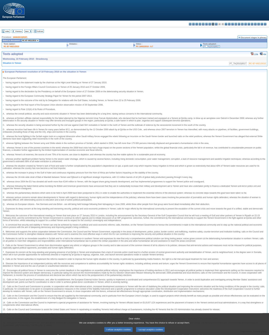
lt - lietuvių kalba (232, 24)
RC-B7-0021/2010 (11, 46)
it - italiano (226, 24)
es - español (193, 24)
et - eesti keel (206, 24)
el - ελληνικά (209, 24)
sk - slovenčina (255, 24)
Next (26, 31)
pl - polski (245, 24)
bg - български (190, 24)
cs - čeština (196, 24)
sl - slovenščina (258, 24)
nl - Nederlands (242, 24)
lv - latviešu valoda (229, 24)
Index (7, 31)
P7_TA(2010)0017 (211, 46)
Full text (40, 31)
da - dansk (200, 24)
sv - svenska (265, 24)
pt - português (249, 24)
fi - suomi (262, 24)
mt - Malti (239, 24)
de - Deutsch (203, 24)
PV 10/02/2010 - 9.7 (144, 46)
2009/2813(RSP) (20, 37)
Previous (18, 31)
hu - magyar (236, 24)
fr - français (216, 24)
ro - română (252, 24)
